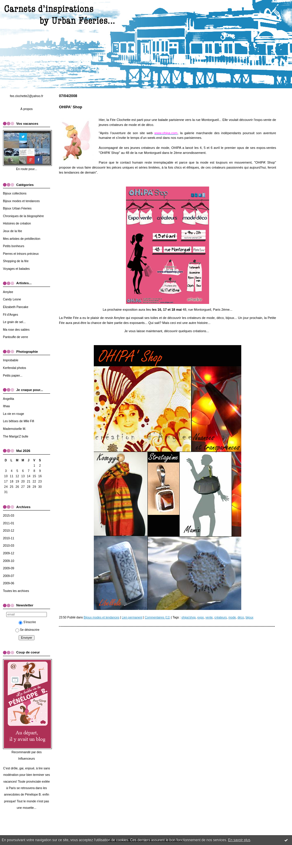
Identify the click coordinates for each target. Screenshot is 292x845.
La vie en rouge (13, 413)
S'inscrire (27, 622)
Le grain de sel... (14, 322)
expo (200, 617)
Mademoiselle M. (14, 428)
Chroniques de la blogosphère (23, 216)
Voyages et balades (16, 268)
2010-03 (8, 545)
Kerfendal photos (14, 368)
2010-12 (8, 530)
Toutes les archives (16, 591)
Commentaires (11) (157, 617)
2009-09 (8, 568)
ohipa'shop (188, 617)
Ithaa (6, 406)
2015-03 (8, 515)
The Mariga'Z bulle (15, 436)
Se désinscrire (27, 629)
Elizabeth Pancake (15, 307)
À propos (26, 109)
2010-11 (8, 538)
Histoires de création (17, 223)
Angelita (8, 398)
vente (209, 617)
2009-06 (8, 583)
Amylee (8, 292)
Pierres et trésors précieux (21, 253)
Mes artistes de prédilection (21, 238)
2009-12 (8, 553)
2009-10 (8, 561)
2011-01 (8, 523)
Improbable (10, 360)
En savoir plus (239, 840)
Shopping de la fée (16, 261)
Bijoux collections (15, 193)
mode (232, 617)
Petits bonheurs (13, 246)
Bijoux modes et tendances (21, 201)
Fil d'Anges (10, 314)
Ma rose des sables (16, 329)
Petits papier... (12, 375)
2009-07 (8, 576)
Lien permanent (132, 617)
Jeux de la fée (12, 231)
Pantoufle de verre (15, 337)
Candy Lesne (12, 299)
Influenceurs (26, 758)
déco (240, 617)
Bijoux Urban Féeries (17, 208)
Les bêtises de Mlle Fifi (18, 421)
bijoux (249, 617)
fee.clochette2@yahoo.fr (26, 96)
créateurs (220, 617)
